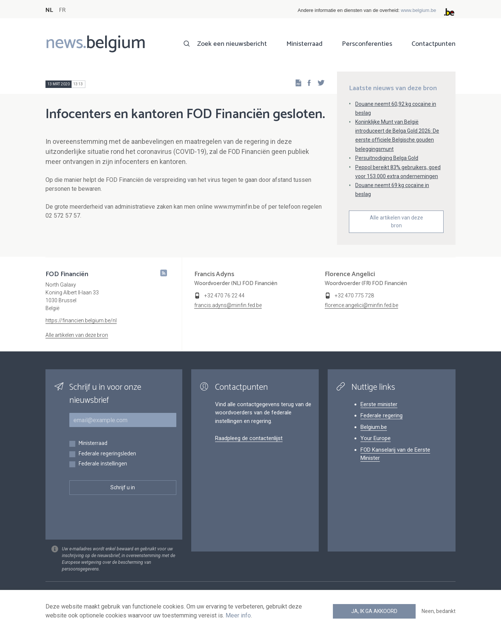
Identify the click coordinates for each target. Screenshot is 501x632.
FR (62, 10)
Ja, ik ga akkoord (374, 611)
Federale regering (381, 415)
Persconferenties (367, 44)
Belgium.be (373, 427)
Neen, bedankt (439, 611)
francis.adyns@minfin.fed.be (228, 305)
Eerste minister (378, 404)
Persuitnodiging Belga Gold (386, 158)
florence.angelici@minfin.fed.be (361, 305)
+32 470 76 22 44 (224, 295)
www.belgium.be (418, 10)
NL (49, 10)
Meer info (238, 615)
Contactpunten (434, 44)
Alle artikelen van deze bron (396, 221)
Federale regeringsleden (107, 454)
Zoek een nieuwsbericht (232, 44)
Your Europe (375, 438)
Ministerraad (304, 44)
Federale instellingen (102, 464)
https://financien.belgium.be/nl (81, 320)
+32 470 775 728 (354, 295)
